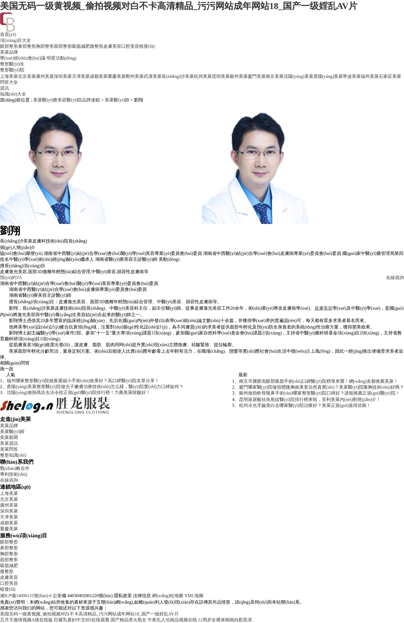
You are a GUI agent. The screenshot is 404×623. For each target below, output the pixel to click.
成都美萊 (99, 76)
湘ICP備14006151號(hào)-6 (26, 595)
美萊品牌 (9, 52)
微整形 (96, 46)
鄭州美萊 (135, 76)
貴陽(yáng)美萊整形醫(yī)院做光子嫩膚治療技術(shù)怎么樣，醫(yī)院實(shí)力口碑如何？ (95, 386)
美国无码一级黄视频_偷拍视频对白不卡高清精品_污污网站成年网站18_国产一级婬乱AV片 (178, 6)
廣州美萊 (45, 76)
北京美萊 (27, 76)
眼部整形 (9, 46)
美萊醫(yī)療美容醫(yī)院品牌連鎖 (66, 100)
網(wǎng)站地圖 (167, 595)
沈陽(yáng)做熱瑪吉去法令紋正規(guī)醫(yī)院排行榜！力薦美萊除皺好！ (78, 392)
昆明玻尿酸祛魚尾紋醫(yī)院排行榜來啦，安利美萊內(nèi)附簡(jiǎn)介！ (310, 399)
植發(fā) (147, 46)
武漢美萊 (153, 76)
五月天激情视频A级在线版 (26, 619)
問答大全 (9, 82)
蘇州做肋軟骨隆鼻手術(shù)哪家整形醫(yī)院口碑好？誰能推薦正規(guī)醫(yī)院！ (319, 393)
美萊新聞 (9, 437)
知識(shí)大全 (13, 94)
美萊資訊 (9, 443)
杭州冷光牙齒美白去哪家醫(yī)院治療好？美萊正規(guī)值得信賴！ (305, 405)
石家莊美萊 (390, 76)
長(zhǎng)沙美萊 (178, 76)
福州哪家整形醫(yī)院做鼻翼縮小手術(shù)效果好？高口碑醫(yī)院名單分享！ (83, 380)
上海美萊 (9, 76)
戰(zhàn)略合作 (14, 468)
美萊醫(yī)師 (117, 100)
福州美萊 (370, 76)
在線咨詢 (395, 277)
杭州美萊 (203, 76)
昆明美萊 (221, 76)
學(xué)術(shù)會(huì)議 (22, 58)
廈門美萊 (257, 76)
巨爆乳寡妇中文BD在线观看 (81, 619)
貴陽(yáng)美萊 (328, 76)
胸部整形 (45, 46)
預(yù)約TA (11, 277)
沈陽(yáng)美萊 (298, 76)
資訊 (4, 88)
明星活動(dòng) (62, 58)
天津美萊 (81, 76)
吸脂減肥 (81, 46)
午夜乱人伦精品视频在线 (172, 619)
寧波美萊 (352, 76)
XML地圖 (193, 595)
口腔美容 (130, 46)
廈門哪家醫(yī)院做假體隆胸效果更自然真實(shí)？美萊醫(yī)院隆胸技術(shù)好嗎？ (321, 387)
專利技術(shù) (13, 474)
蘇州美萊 (239, 76)
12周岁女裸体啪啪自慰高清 (225, 619)
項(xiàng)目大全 (15, 40)
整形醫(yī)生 (12, 64)
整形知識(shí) (13, 455)
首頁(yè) (8, 34)
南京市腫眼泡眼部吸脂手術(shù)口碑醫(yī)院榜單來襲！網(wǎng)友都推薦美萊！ (318, 381)
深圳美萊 (63, 76)
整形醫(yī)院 (12, 69)
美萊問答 (9, 449)
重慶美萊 (117, 76)
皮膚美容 (112, 46)
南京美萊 (275, 76)
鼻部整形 (27, 46)
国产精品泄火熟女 (128, 619)
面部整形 (63, 46)
